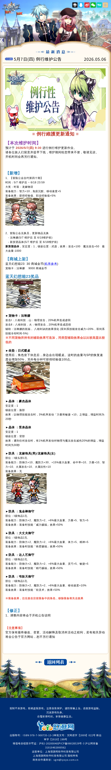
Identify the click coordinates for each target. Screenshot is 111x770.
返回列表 (55, 662)
